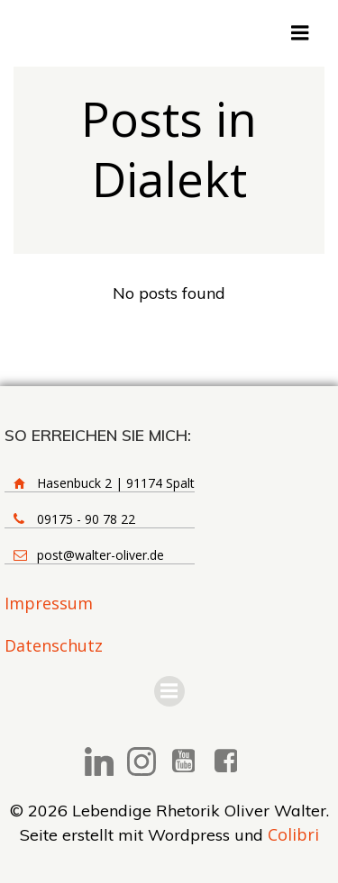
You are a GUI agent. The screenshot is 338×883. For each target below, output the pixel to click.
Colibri (293, 834)
